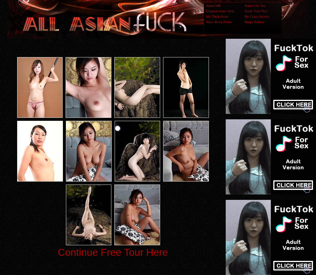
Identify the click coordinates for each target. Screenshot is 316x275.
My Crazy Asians (257, 16)
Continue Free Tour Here (113, 252)
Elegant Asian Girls (220, 11)
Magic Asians (254, 22)
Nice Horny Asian (218, 22)
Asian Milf (213, 6)
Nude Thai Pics (256, 11)
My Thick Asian (217, 16)
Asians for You (255, 6)
